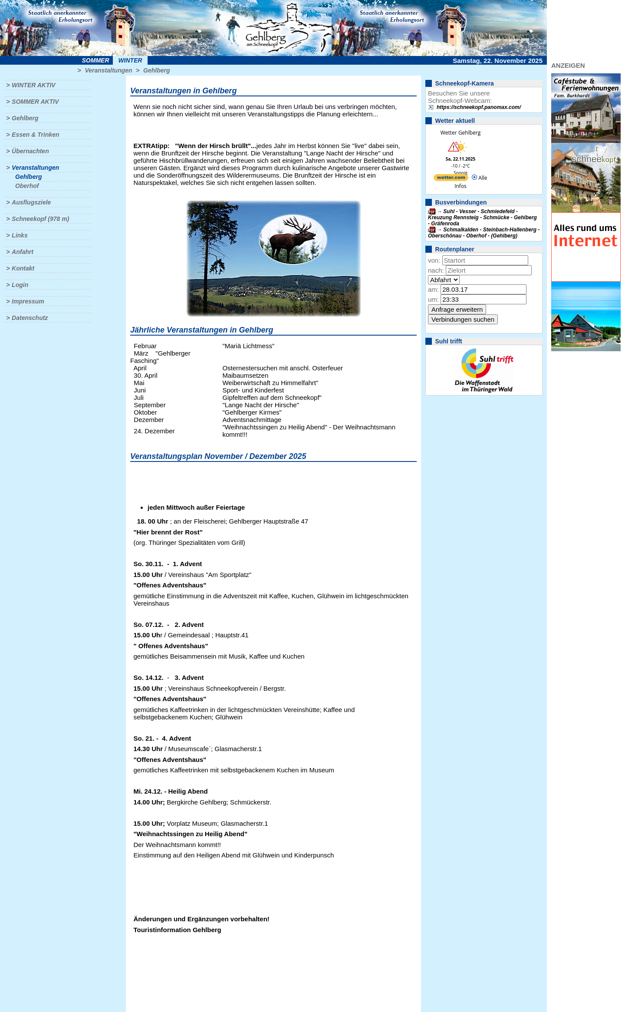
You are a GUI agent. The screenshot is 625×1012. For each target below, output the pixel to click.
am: (433, 289)
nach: (436, 270)
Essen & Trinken (35, 134)
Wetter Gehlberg (460, 132)
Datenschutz (30, 317)
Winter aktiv (34, 85)
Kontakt (23, 268)
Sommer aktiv (35, 101)
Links (20, 235)
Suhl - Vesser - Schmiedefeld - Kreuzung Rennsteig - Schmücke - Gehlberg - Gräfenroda (482, 217)
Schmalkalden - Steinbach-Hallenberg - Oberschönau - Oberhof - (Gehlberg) (483, 233)
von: (434, 260)
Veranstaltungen (108, 70)
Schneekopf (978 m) (40, 218)
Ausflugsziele (31, 202)
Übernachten (30, 151)
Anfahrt (22, 251)
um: (433, 299)
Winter (130, 60)
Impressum (28, 301)
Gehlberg (156, 70)
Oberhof (27, 185)
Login (20, 284)
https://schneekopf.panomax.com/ (479, 107)
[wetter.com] (451, 179)
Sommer (95, 60)
